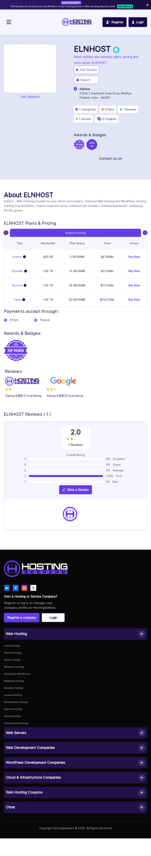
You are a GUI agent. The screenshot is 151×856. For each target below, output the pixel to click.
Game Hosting (12, 716)
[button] (75, 634)
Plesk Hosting (12, 659)
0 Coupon (109, 119)
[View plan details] (24, 257)
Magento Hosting (14, 680)
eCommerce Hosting (16, 723)
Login (53, 618)
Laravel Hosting (13, 695)
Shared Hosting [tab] (75, 233)
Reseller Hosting (13, 687)
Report (83, 80)
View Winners (125, 6)
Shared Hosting (13, 709)
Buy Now (134, 256)
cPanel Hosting (12, 652)
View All (91, 145)
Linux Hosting (11, 645)
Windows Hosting (14, 666)
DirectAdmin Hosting (16, 702)
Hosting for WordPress (17, 673)
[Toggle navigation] (9, 22)
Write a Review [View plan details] (75, 490)
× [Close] (147, 4)
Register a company (21, 618)
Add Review (86, 70)
